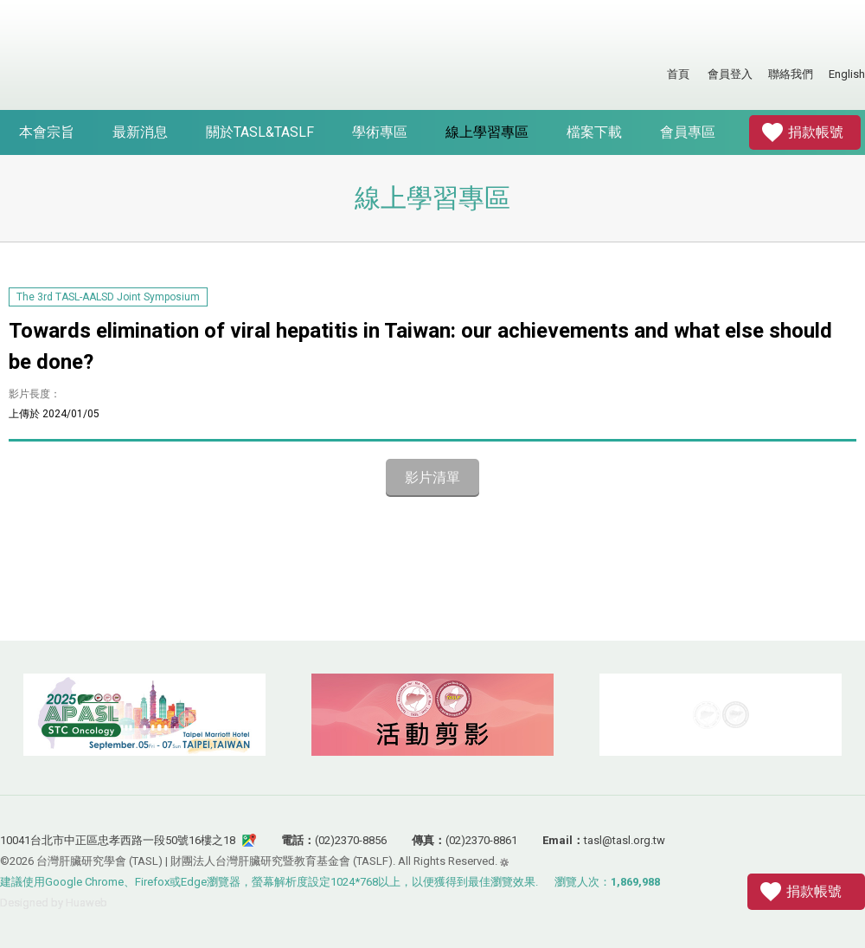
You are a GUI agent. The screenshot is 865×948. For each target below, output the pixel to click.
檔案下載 (594, 132)
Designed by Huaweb (53, 902)
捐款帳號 (815, 132)
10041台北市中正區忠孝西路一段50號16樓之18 (117, 840)
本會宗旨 (46, 132)
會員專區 (687, 132)
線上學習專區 (487, 132)
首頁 (678, 74)
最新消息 (140, 132)
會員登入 (730, 74)
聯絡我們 (790, 74)
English (847, 74)
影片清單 (432, 477)
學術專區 (379, 132)
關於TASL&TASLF (260, 132)
